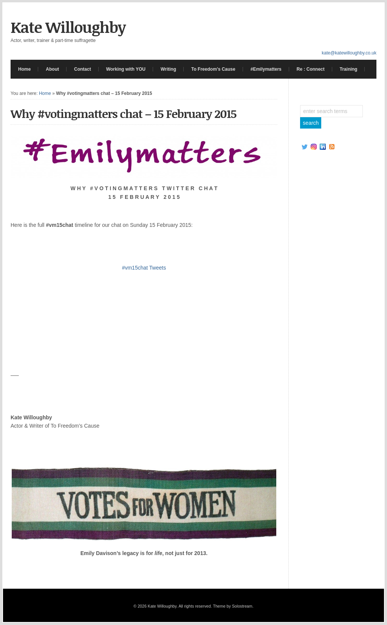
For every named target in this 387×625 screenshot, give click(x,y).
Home (24, 69)
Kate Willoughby (68, 27)
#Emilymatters (266, 69)
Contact (82, 69)
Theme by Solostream (232, 606)
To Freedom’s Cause (213, 69)
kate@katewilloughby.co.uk (349, 53)
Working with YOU (126, 69)
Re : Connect (311, 69)
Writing (168, 69)
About (52, 69)
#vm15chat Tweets (144, 268)
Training (349, 69)
